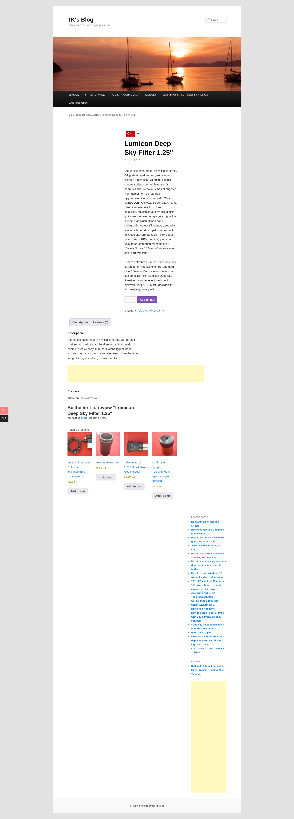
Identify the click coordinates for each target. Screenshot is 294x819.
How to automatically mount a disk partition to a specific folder (208, 565)
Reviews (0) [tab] (100, 322)
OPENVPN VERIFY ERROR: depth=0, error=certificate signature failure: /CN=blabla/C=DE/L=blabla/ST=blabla (208, 644)
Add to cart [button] (77, 491)
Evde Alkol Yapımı (78, 102)
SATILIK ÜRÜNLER (95, 94)
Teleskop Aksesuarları (88, 115)
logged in (85, 418)
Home (71, 115)
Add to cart (147, 299)
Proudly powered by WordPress (147, 806)
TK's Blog (81, 19)
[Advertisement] (136, 373)
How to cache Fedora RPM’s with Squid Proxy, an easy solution (207, 616)
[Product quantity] (130, 299)
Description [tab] (80, 322)
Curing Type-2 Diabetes (204, 600)
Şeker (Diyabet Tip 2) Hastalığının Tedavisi (185, 94)
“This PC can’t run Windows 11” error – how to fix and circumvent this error (207, 585)
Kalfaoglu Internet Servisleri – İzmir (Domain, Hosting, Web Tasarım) (208, 670)
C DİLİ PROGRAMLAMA (125, 94)
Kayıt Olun (151, 94)
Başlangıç (73, 94)
